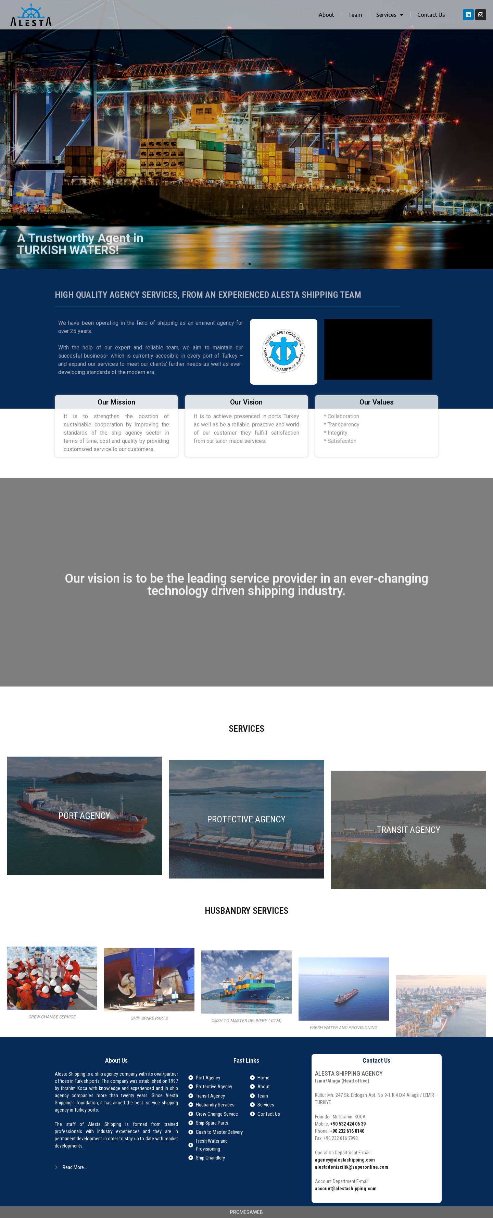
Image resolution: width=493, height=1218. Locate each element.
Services (389, 15)
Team (355, 15)
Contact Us (431, 15)
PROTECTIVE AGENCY (246, 919)
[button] (243, 264)
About (326, 15)
